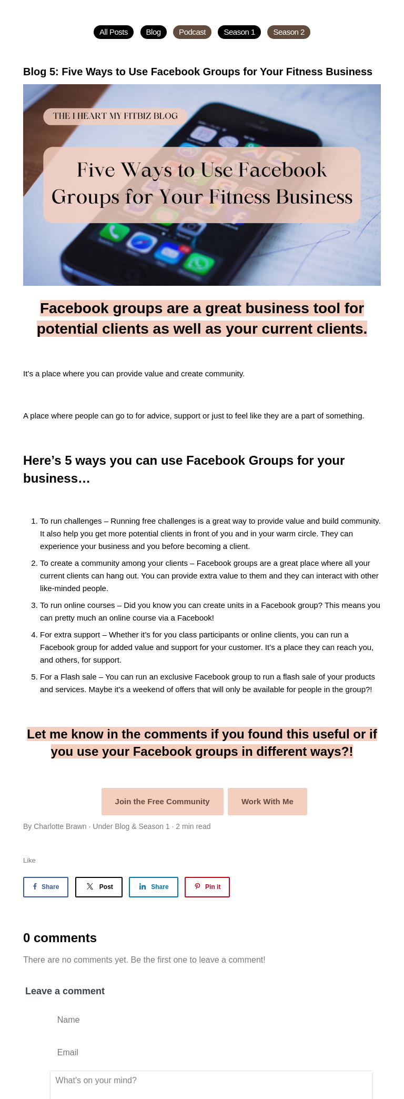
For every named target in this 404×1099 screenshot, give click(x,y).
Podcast (192, 31)
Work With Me (267, 801)
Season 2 (289, 31)
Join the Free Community (162, 801)
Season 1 (239, 31)
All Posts (113, 31)
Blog (153, 31)
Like (29, 860)
